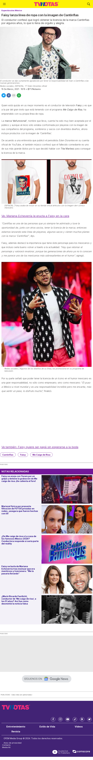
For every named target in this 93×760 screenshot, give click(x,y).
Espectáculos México (11, 10)
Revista (15, 731)
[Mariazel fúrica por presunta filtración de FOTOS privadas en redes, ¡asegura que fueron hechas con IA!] (66, 519)
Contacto (6, 745)
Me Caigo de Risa (41, 455)
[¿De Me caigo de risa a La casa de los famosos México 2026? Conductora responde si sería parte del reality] (66, 549)
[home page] (46, 4)
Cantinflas (7, 455)
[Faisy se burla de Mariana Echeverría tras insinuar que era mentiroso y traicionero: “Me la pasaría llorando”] (66, 579)
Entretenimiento (15, 726)
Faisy (23, 455)
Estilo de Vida (47, 726)
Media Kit (6, 747)
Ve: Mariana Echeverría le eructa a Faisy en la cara (35, 216)
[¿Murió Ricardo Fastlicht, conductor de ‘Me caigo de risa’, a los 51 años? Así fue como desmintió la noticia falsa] (66, 609)
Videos (79, 726)
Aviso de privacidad (12, 743)
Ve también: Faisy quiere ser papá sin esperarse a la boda (39, 447)
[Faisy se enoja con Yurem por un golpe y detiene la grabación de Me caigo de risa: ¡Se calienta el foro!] (66, 489)
